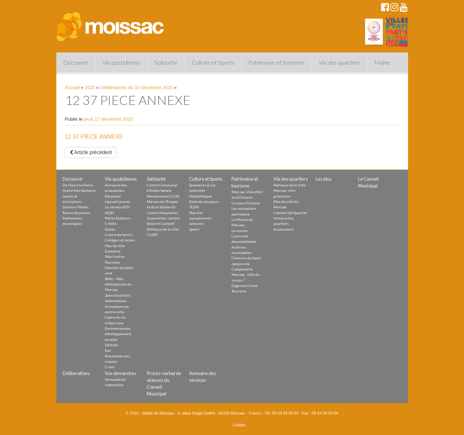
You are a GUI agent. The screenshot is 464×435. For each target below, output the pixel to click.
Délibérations (76, 373)
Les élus (324, 179)
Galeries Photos (75, 207)
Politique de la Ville (163, 229)
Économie (113, 251)
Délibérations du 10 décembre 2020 (136, 87)
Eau (108, 350)
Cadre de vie (115, 317)
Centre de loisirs (118, 234)
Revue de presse (76, 212)
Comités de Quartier (290, 212)
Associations (283, 229)
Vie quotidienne (121, 62)
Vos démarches (120, 373)
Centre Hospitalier (162, 212)
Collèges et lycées (120, 240)
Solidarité (166, 62)
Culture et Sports (213, 62)
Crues (110, 367)
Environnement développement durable (118, 334)
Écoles (110, 229)
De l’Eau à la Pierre (77, 185)
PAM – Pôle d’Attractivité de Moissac (118, 284)
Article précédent (91, 152)
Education (113, 196)
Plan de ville (115, 246)
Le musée (239, 230)
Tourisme (112, 262)
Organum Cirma (244, 285)
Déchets (111, 345)
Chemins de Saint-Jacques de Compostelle (246, 263)
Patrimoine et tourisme (276, 62)
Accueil (72, 87)
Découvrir (75, 62)
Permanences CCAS (163, 196)
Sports (194, 229)
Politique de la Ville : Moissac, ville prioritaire (290, 190)
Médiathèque (200, 196)
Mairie (382, 62)
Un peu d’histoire (245, 203)
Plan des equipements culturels (200, 218)
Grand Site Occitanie (79, 190)
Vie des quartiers (339, 62)
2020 (90, 87)
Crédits (239, 425)
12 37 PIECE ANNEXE (94, 137)
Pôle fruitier (115, 256)
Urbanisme (114, 323)
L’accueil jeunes (117, 201)
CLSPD (152, 234)
